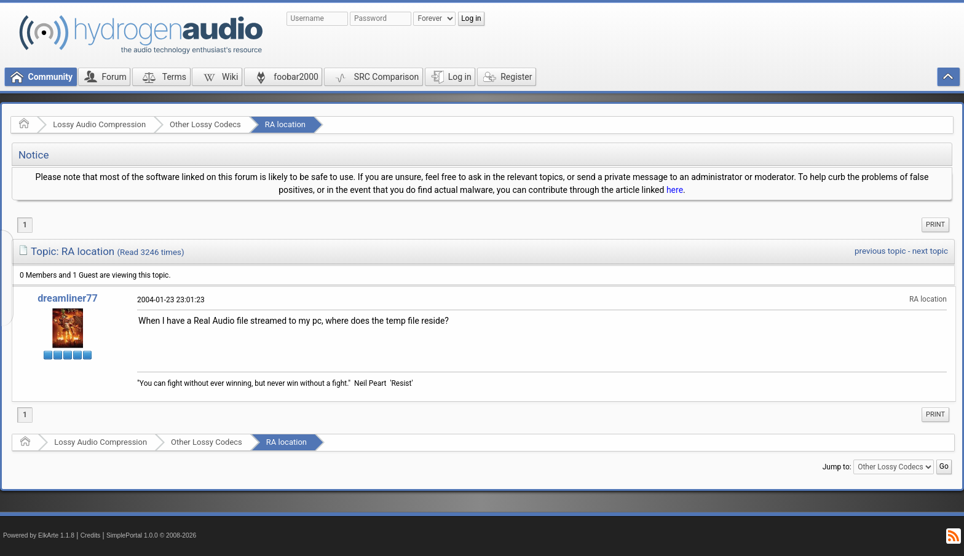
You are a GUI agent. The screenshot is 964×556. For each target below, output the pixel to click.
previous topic (880, 251)
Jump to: (837, 467)
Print (935, 225)
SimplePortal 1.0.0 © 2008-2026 (151, 535)
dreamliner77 (68, 298)
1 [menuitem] (25, 225)
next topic (930, 251)
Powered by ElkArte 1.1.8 (38, 535)
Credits (91, 535)
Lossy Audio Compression (99, 124)
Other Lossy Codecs (205, 124)
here (674, 190)
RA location (285, 124)
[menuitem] (935, 224)
